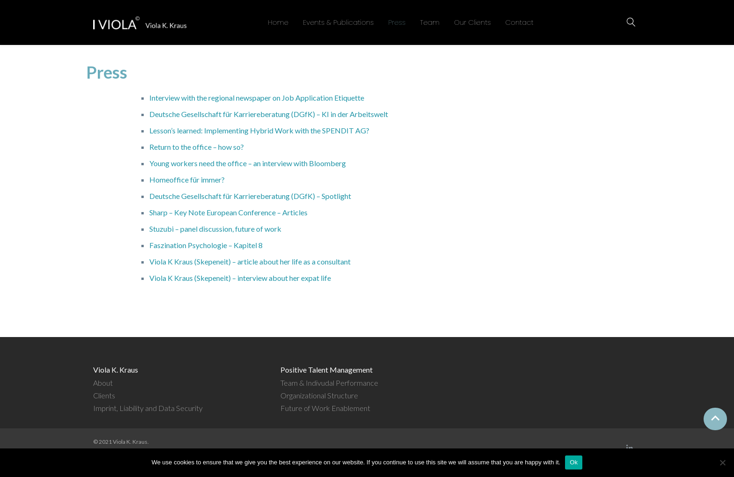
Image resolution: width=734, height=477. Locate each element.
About (103, 382)
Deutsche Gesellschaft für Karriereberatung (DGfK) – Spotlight (250, 195)
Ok (574, 462)
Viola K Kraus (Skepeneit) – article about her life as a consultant (250, 261)
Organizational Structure (319, 395)
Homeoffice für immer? (187, 179)
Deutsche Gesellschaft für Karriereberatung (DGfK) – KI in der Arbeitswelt (268, 114)
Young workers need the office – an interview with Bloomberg (247, 163)
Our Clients (472, 22)
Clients (104, 395)
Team (430, 22)
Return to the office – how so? (196, 146)
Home (278, 22)
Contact (520, 22)
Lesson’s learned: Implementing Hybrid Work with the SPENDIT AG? (259, 130)
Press (396, 22)
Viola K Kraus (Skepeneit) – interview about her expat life (240, 277)
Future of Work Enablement (325, 408)
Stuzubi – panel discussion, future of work (215, 228)
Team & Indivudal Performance (329, 382)
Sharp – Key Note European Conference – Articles (228, 212)
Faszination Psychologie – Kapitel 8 (206, 245)
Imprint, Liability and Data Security (148, 408)
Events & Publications (338, 22)
